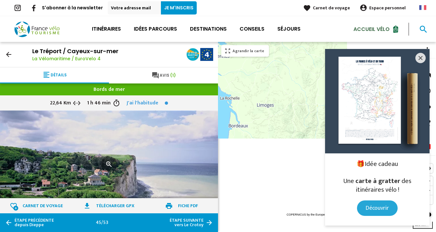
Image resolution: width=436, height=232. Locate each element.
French (422, 7)
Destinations (208, 29)
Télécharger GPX (115, 206)
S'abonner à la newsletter (72, 8)
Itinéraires (106, 29)
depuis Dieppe (34, 222)
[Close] (420, 58)
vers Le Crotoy (186, 222)
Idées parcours (155, 29)
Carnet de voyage (331, 8)
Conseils (252, 29)
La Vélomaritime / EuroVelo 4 (66, 58)
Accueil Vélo (371, 29)
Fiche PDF (188, 206)
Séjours (289, 29)
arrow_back (9, 54)
